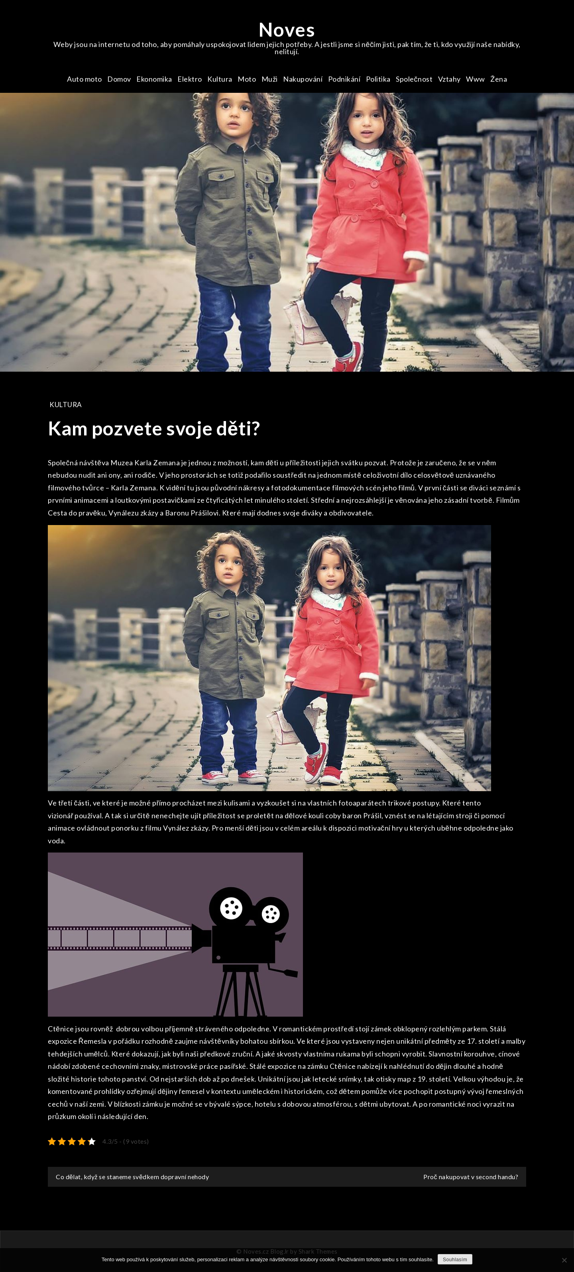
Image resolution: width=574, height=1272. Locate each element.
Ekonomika (154, 78)
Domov (119, 78)
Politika (378, 78)
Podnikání (344, 78)
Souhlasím (455, 1259)
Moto (247, 78)
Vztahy (449, 78)
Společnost (414, 78)
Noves (287, 29)
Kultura (219, 78)
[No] (564, 1260)
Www (475, 78)
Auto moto (84, 78)
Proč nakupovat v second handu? (470, 1176)
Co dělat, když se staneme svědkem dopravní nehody (132, 1176)
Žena (498, 78)
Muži (269, 78)
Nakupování (302, 78)
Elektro (189, 78)
